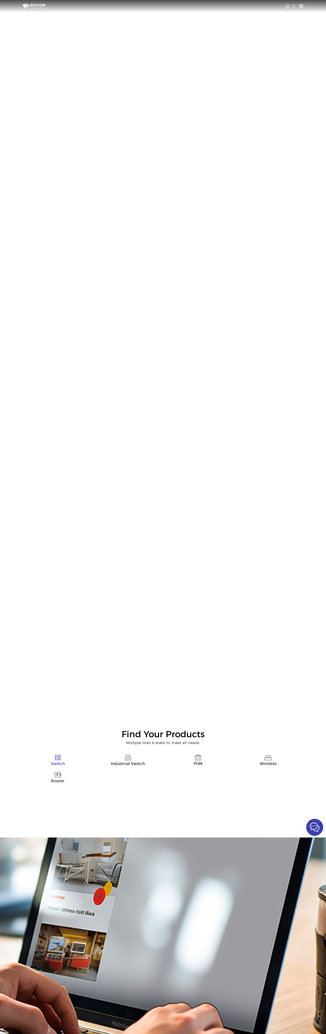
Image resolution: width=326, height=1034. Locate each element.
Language (288, 6)
